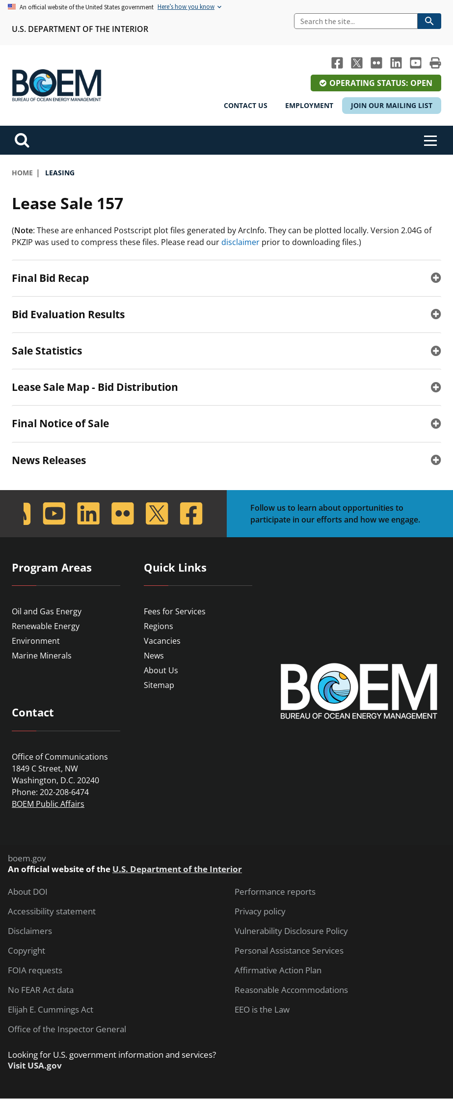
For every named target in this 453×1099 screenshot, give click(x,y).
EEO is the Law (262, 1009)
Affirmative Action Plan (278, 970)
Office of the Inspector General (67, 1029)
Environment (36, 640)
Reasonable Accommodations (291, 990)
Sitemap (159, 685)
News (154, 655)
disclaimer (240, 242)
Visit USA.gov (35, 1065)
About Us (161, 670)
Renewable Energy (46, 626)
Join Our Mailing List (391, 105)
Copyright (26, 950)
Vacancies (162, 640)
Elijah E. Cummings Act (50, 1009)
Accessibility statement (52, 911)
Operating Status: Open (380, 83)
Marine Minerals (42, 655)
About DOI (28, 891)
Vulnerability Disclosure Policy (291, 931)
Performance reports (275, 891)
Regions (158, 626)
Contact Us (245, 105)
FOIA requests (35, 970)
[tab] (226, 278)
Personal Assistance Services (289, 950)
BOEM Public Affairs (48, 803)
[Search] (356, 21)
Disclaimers (30, 931)
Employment (309, 105)
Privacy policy (260, 911)
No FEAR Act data (41, 990)
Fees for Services (175, 611)
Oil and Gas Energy (46, 611)
